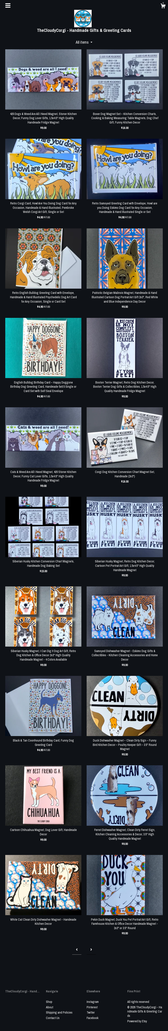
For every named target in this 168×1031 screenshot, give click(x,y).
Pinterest (92, 1007)
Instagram (93, 1002)
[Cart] (163, 6)
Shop (49, 1002)
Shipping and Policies (59, 1012)
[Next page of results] (91, 949)
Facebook (92, 1018)
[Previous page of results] (76, 949)
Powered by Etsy (137, 1021)
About (49, 1007)
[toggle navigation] (7, 5)
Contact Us (53, 1018)
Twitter (91, 1012)
